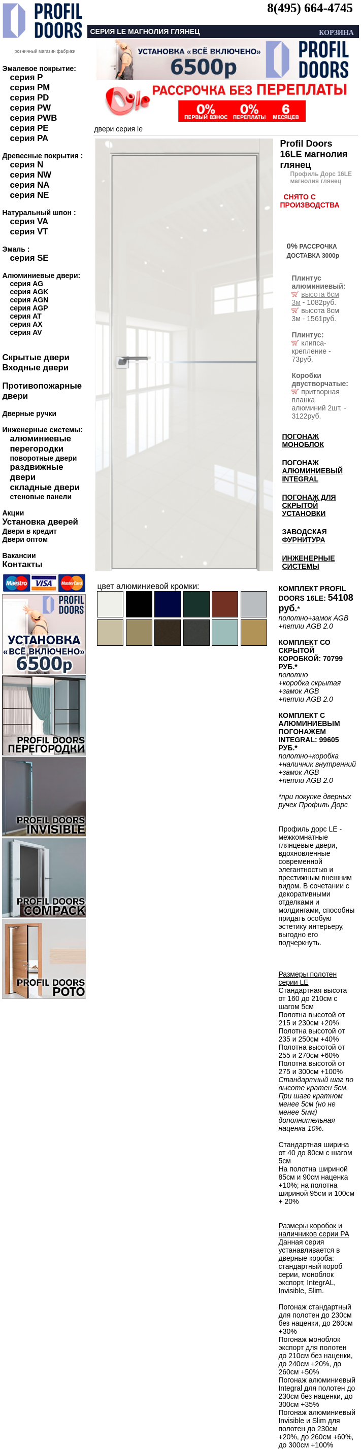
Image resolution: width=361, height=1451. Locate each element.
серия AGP (29, 308)
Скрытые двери (35, 357)
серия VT (29, 231)
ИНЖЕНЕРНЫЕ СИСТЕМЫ (308, 562)
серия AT (25, 316)
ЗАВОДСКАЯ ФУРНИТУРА (304, 536)
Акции (13, 513)
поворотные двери (43, 458)
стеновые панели (41, 497)
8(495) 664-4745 (310, 8)
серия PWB (33, 118)
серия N (26, 164)
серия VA (29, 221)
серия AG (26, 284)
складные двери (45, 487)
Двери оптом (25, 539)
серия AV (26, 332)
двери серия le (118, 129)
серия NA (29, 185)
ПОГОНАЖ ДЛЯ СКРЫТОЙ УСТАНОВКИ (309, 505)
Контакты (22, 564)
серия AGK (29, 292)
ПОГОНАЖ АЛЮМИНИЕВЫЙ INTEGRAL (312, 471)
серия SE (29, 258)
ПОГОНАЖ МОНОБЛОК (303, 440)
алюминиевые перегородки (40, 444)
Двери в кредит (29, 531)
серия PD (29, 97)
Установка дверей (40, 522)
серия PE (29, 128)
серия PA (29, 138)
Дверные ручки (29, 413)
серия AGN (29, 300)
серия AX (26, 324)
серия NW (30, 175)
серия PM (30, 87)
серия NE (29, 195)
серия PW (30, 108)
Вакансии (19, 555)
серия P (26, 77)
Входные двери (35, 367)
